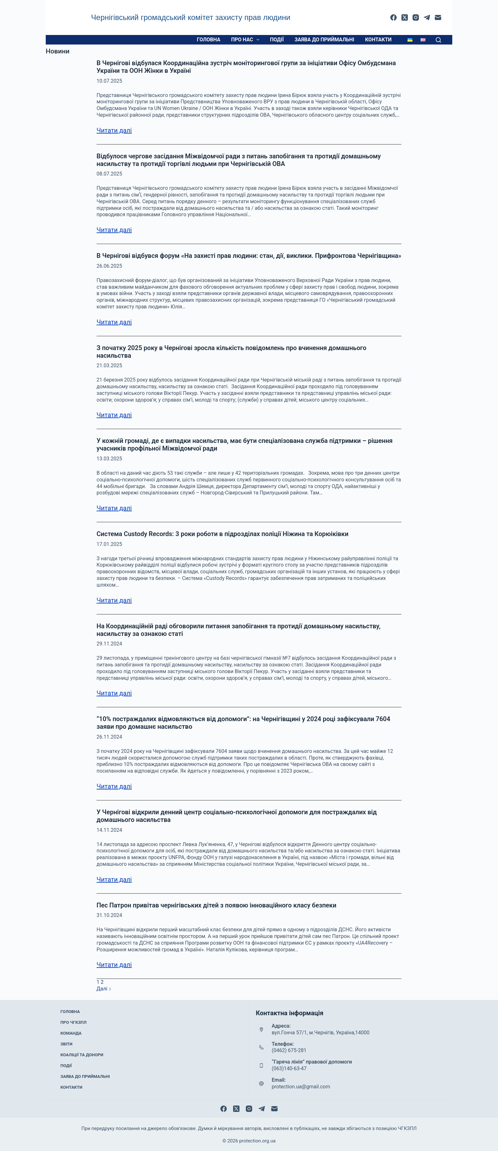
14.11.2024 (109, 830)
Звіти (67, 1045)
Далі (104, 989)
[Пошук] (438, 40)
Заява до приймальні (324, 40)
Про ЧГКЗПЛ (73, 1028)
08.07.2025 (109, 174)
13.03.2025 (109, 459)
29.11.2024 (109, 644)
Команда (71, 1036)
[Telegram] (427, 17)
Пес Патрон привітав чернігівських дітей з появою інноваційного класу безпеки (216, 905)
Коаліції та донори (81, 1053)
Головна (208, 40)
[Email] (438, 17)
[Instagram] (416, 17)
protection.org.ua (257, 1140)
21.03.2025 (109, 365)
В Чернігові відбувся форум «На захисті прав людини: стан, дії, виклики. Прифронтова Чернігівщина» (249, 255)
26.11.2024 (109, 737)
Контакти (378, 40)
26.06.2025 (109, 266)
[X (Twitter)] (404, 17)
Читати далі (114, 130)
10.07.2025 (109, 81)
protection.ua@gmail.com (301, 1087)
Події (277, 40)
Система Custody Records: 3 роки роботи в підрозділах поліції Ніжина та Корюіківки (222, 534)
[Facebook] (393, 17)
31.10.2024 (109, 915)
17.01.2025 (109, 544)
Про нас (246, 40)
